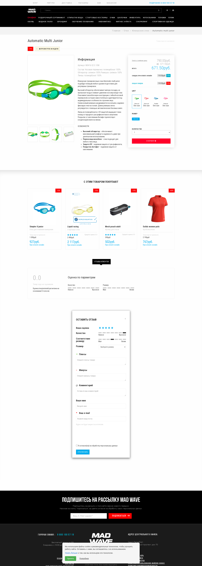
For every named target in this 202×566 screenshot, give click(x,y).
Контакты (69, 564)
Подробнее (84, 558)
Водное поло (46, 21)
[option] (44, 220)
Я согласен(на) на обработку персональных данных (96, 446)
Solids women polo (158, 210)
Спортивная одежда (163, 21)
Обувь (31, 21)
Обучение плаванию (83, 21)
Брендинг (62, 21)
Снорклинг (142, 21)
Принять (70, 558)
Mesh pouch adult (120, 210)
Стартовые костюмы (96, 17)
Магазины (83, 3)
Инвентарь (135, 17)
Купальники (149, 17)
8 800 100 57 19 (65, 535)
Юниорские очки (140, 31)
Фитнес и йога (123, 21)
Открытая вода (75, 17)
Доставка (67, 3)
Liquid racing (82, 210)
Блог (35, 3)
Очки (112, 17)
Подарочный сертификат (51, 17)
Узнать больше (71, 553)
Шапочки (122, 17)
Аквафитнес (104, 21)
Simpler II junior (44, 210)
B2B (99, 3)
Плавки (162, 17)
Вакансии (111, 3)
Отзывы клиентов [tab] (101, 262)
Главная (116, 31)
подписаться (119, 516)
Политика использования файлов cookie (146, 563)
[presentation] (91, 436)
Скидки (32, 18)
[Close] (125, 318)
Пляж (171, 17)
